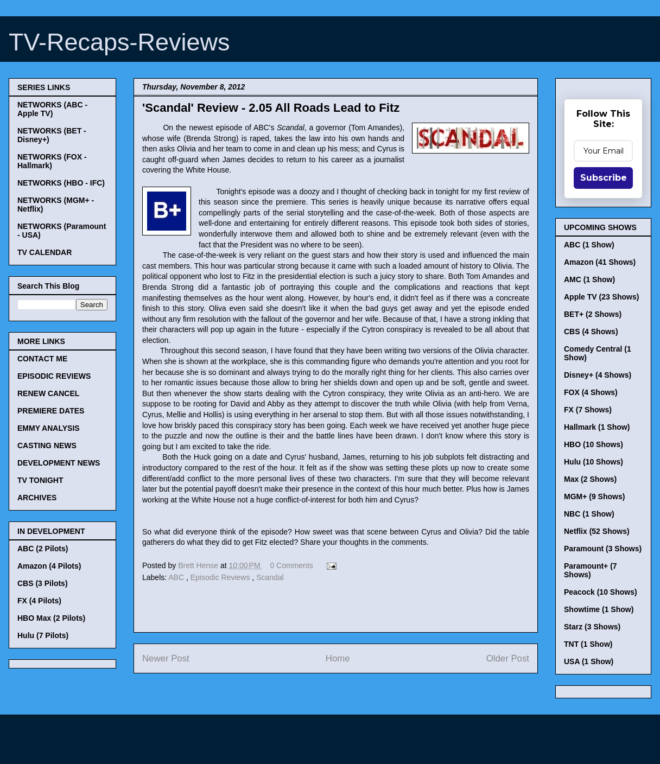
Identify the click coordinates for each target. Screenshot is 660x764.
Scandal (270, 577)
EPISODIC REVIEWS (54, 376)
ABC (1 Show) (589, 244)
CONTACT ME (42, 358)
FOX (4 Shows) (591, 392)
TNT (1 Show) (588, 644)
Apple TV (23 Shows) (601, 296)
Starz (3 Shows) (592, 626)
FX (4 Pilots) (39, 600)
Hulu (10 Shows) (593, 461)
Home (338, 658)
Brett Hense (199, 565)
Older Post (507, 658)
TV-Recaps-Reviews (119, 42)
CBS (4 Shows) (591, 331)
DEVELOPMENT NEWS (58, 463)
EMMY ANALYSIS (48, 428)
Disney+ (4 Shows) (597, 375)
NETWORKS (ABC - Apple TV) (52, 109)
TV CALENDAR (44, 252)
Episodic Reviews (221, 577)
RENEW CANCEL (48, 393)
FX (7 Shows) (588, 409)
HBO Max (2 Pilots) (51, 618)
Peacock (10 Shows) (600, 592)
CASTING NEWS (47, 445)
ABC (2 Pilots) (42, 548)
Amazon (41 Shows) (600, 262)
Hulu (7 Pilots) (42, 635)
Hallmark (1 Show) (597, 427)
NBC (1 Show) (589, 514)
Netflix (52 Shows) (597, 531)
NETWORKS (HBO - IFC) (61, 183)
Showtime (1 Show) (598, 609)
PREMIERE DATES (50, 410)
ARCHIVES (36, 497)
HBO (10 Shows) (593, 444)
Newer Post (165, 658)
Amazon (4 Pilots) (49, 566)
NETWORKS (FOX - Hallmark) (52, 161)
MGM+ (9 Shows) (594, 496)
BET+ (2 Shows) (592, 314)
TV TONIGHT (40, 480)
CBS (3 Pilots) (42, 583)
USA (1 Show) (588, 661)
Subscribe (603, 178)
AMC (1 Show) (589, 279)
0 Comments (291, 565)
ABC (177, 577)
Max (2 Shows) (590, 479)
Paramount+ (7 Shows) (590, 570)
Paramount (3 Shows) (603, 548)
